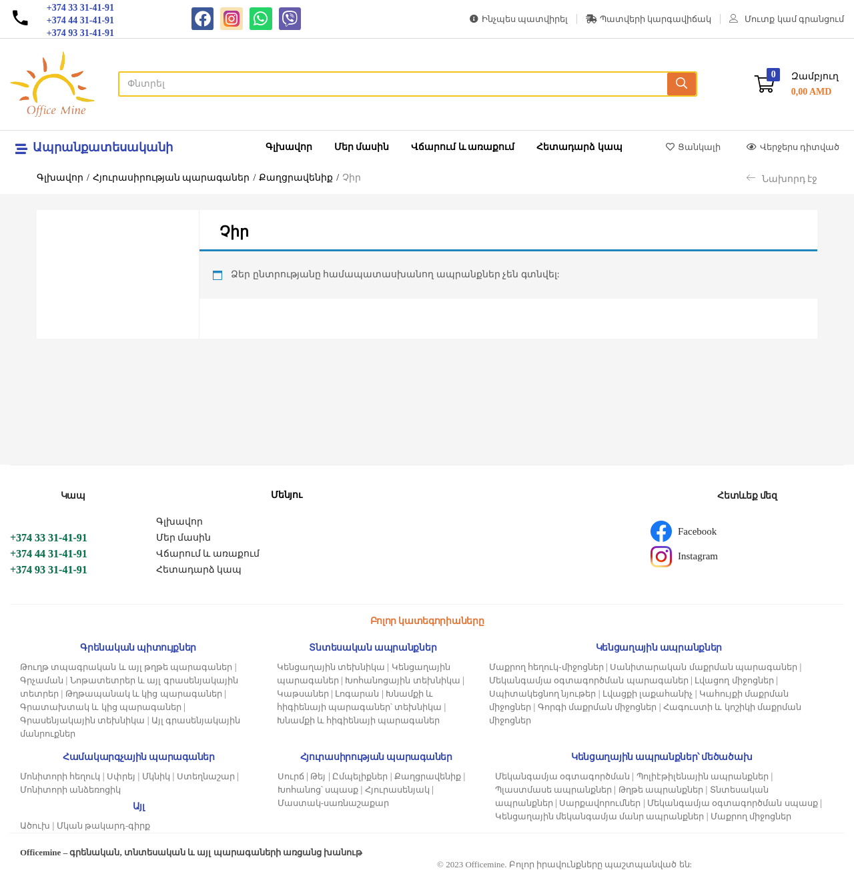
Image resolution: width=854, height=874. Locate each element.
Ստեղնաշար (206, 776)
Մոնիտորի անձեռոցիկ (70, 790)
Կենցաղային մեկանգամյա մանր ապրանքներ (600, 816)
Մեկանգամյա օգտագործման (562, 776)
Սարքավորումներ (599, 803)
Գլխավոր (289, 147)
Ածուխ (35, 826)
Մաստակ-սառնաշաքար (333, 803)
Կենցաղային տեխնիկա (331, 667)
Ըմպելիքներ (360, 776)
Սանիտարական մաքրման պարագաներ (703, 667)
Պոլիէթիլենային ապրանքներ (702, 776)
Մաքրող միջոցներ (751, 816)
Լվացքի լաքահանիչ (647, 694)
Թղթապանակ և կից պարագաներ (143, 694)
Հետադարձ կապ (579, 147)
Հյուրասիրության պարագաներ (171, 178)
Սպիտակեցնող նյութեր (542, 694)
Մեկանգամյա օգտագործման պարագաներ (589, 680)
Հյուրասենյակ (397, 790)
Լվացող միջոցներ (734, 680)
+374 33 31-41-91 (48, 537)
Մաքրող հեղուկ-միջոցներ (546, 667)
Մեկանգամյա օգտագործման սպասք (732, 803)
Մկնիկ (156, 776)
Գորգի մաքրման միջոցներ (597, 707)
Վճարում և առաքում (462, 147)
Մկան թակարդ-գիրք (104, 826)
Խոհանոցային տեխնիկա (402, 680)
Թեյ (318, 776)
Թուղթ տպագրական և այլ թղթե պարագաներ (126, 667)
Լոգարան (357, 694)
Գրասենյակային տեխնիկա (82, 720)
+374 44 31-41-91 (48, 553)
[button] (797, 84)
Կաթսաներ (303, 694)
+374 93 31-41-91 (48, 569)
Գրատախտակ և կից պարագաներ (100, 707)
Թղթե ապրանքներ (660, 790)
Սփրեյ (121, 776)
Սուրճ (291, 776)
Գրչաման (41, 680)
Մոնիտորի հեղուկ (60, 776)
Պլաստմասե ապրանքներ (553, 790)
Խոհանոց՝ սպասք (318, 790)
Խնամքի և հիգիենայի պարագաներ (358, 720)
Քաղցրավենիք (296, 178)
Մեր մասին (362, 147)
